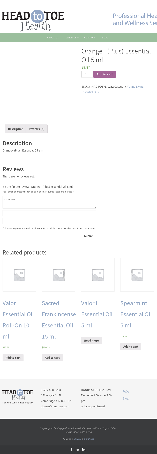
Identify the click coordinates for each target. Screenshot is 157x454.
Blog (126, 398)
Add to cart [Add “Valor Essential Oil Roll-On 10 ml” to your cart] (13, 358)
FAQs (126, 391)
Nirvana (77, 438)
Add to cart (104, 74)
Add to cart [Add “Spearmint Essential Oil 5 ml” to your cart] (130, 346)
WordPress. (89, 438)
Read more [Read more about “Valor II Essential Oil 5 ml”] (91, 340)
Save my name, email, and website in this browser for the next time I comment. (50, 228)
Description (15, 129)
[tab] (16, 129)
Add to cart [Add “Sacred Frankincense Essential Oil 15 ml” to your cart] (52, 358)
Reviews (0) (36, 129)
